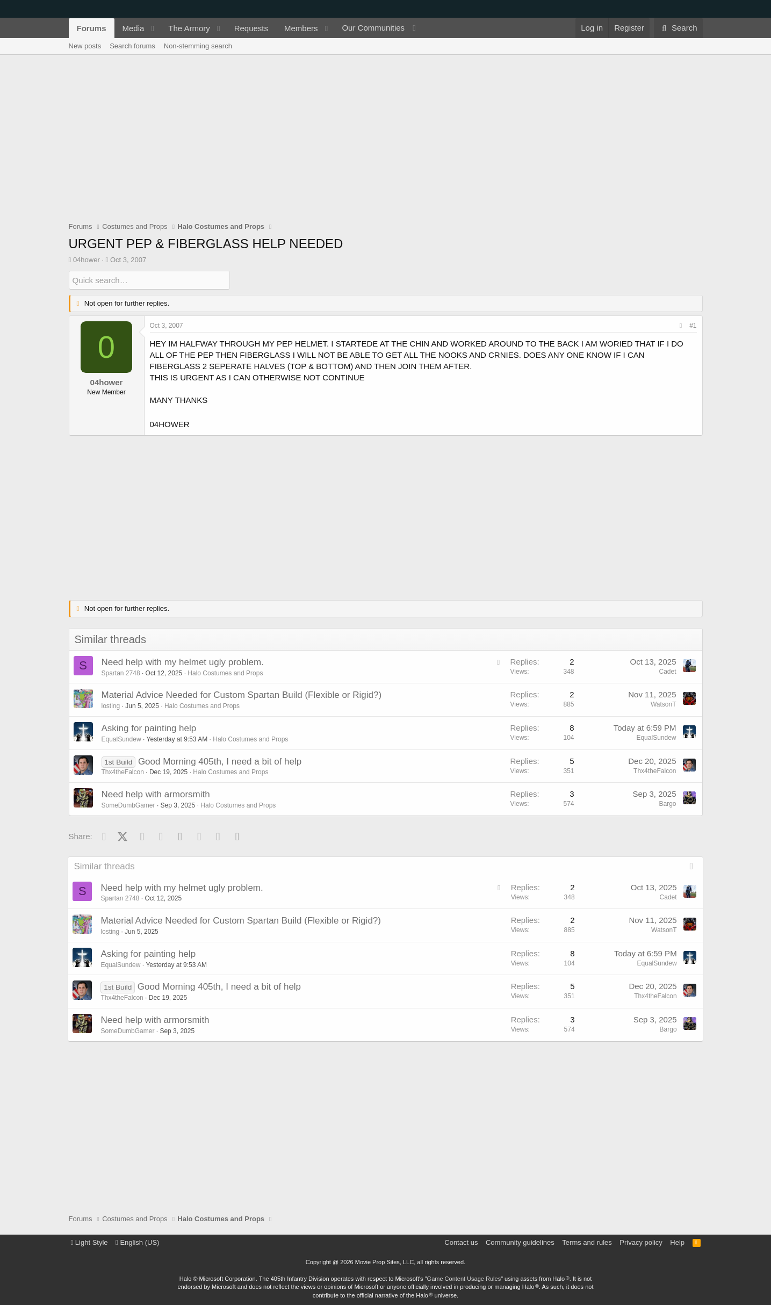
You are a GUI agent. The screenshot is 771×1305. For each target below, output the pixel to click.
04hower (86, 260)
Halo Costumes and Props (225, 672)
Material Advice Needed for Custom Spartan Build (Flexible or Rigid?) (242, 695)
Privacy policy (640, 1242)
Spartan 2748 (121, 672)
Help (677, 1242)
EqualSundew (121, 739)
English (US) (137, 1242)
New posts (85, 46)
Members (301, 28)
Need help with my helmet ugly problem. (183, 662)
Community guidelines (520, 1242)
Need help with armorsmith (156, 794)
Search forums (132, 46)
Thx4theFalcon (123, 772)
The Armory (189, 28)
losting (111, 706)
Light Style (89, 1242)
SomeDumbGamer (128, 805)
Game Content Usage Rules (464, 1278)
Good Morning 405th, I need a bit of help (219, 761)
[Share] (681, 326)
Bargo (667, 803)
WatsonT (663, 704)
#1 (692, 325)
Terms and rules (586, 1242)
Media (134, 28)
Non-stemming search (198, 46)
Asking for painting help (149, 728)
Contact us (461, 1242)
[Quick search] (149, 280)
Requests (251, 28)
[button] (152, 28)
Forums (91, 28)
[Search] (678, 28)
